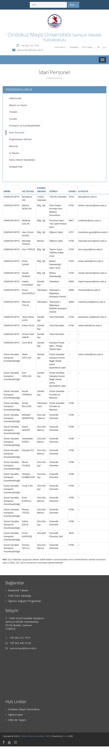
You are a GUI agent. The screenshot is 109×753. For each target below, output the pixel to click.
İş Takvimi (14, 153)
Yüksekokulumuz (54, 78)
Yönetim (13, 112)
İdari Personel (16, 132)
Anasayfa (74, 47)
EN (98, 47)
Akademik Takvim (16, 590)
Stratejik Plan (16, 166)
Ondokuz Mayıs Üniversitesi (22, 709)
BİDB (48, 736)
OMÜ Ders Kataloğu (18, 595)
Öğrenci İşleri (14, 714)
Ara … (73, 4)
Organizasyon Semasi (20, 139)
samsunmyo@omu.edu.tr (30, 50)
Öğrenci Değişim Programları (23, 601)
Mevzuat (13, 146)
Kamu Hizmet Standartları (22, 160)
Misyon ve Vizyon (18, 105)
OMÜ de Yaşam (15, 720)
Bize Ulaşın (87, 47)
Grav (65, 736)
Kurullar (13, 119)
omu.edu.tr (60, 47)
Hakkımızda (15, 98)
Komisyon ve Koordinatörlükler (24, 125)
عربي (104, 47)
